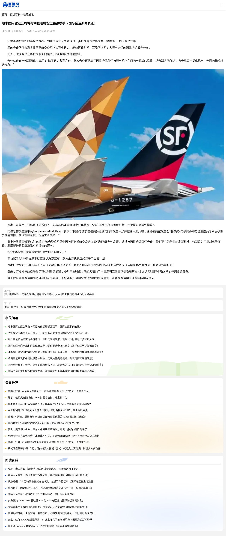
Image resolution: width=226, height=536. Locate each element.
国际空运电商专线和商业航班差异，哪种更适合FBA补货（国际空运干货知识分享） (53, 345)
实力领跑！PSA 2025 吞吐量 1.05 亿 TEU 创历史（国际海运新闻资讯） (46, 500)
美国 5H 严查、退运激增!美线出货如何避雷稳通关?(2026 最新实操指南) (43, 307)
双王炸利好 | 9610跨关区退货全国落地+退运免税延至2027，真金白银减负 (48, 410)
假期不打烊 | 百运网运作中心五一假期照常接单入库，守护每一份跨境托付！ (49, 391)
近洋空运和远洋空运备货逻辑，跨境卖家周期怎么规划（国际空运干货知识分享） (52, 339)
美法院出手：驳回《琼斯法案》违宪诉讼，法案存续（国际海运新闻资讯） (49, 507)
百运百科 (15, 14)
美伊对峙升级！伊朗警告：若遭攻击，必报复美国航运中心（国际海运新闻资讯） (52, 513)
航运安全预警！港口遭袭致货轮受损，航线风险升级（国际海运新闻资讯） (49, 475)
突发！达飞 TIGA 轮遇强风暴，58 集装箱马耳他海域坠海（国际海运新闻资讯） (51, 519)
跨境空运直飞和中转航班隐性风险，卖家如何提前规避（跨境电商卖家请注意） (51, 358)
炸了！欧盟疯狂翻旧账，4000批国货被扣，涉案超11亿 (37, 397)
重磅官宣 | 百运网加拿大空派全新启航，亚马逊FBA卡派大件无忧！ (44, 423)
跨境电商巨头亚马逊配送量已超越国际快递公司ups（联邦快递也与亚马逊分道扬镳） (50, 294)
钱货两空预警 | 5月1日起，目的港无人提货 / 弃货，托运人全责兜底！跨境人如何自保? (55, 448)
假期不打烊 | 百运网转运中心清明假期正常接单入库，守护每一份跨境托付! (49, 442)
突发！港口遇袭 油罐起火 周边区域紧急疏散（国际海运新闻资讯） (44, 468)
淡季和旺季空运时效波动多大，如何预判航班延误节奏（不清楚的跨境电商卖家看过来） (56, 352)
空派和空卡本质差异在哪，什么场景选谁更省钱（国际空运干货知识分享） (49, 333)
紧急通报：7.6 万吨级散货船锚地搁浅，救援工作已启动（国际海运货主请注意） (52, 481)
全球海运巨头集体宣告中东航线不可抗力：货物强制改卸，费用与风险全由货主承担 (53, 435)
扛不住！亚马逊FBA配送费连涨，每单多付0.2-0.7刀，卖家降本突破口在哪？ (49, 404)
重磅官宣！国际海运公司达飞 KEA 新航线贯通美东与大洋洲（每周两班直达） (50, 488)
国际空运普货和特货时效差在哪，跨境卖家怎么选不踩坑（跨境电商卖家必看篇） (52, 371)
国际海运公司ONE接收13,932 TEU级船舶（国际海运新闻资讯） (42, 494)
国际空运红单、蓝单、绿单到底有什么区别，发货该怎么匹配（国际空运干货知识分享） (56, 364)
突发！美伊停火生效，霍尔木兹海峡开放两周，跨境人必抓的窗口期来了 (47, 429)
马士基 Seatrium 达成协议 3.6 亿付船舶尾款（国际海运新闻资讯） (43, 526)
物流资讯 (28, 14)
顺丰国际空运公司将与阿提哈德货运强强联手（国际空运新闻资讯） (45, 326)
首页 (4, 14)
